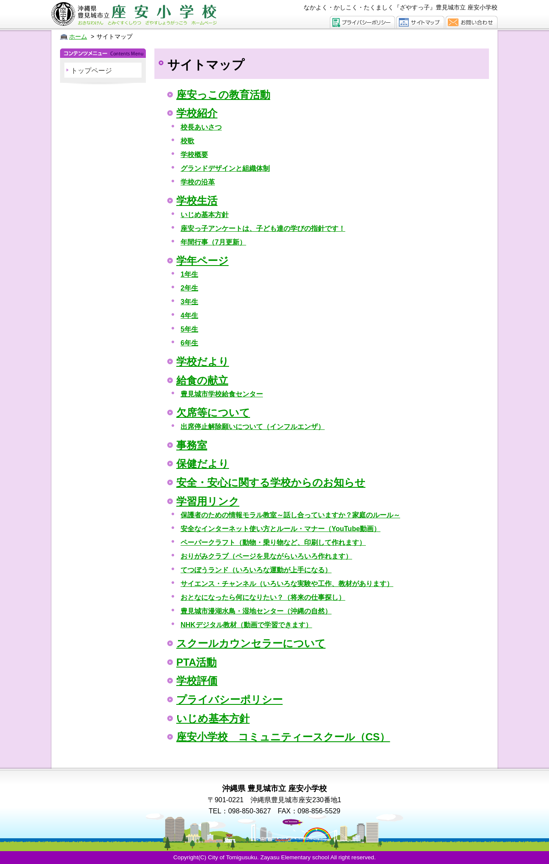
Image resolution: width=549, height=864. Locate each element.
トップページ (91, 70)
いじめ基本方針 (213, 718)
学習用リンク (207, 501)
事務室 (191, 445)
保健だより (202, 463)
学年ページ (202, 260)
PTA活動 (196, 662)
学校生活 (196, 200)
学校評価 (196, 680)
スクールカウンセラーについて (251, 643)
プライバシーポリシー (229, 699)
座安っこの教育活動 (223, 94)
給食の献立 (202, 380)
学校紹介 (196, 113)
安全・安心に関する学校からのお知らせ (270, 482)
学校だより (202, 361)
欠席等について (213, 412)
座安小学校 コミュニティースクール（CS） (283, 737)
